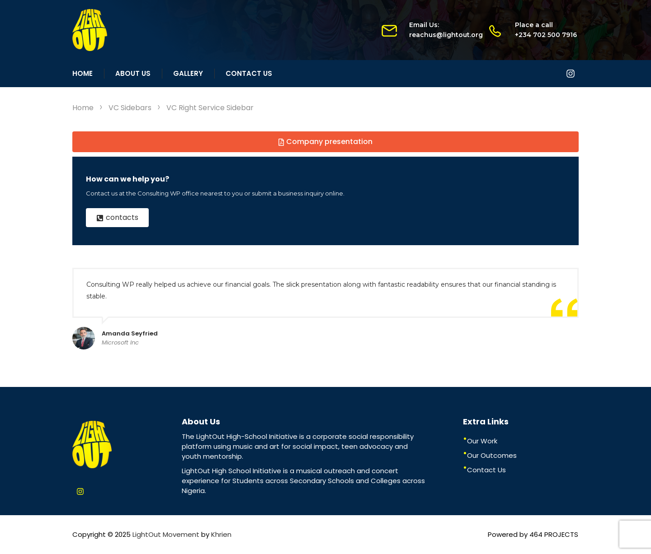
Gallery (188, 73)
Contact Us (249, 73)
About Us (133, 73)
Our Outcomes (492, 455)
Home (82, 73)
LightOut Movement (165, 534)
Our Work (482, 441)
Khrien (221, 534)
